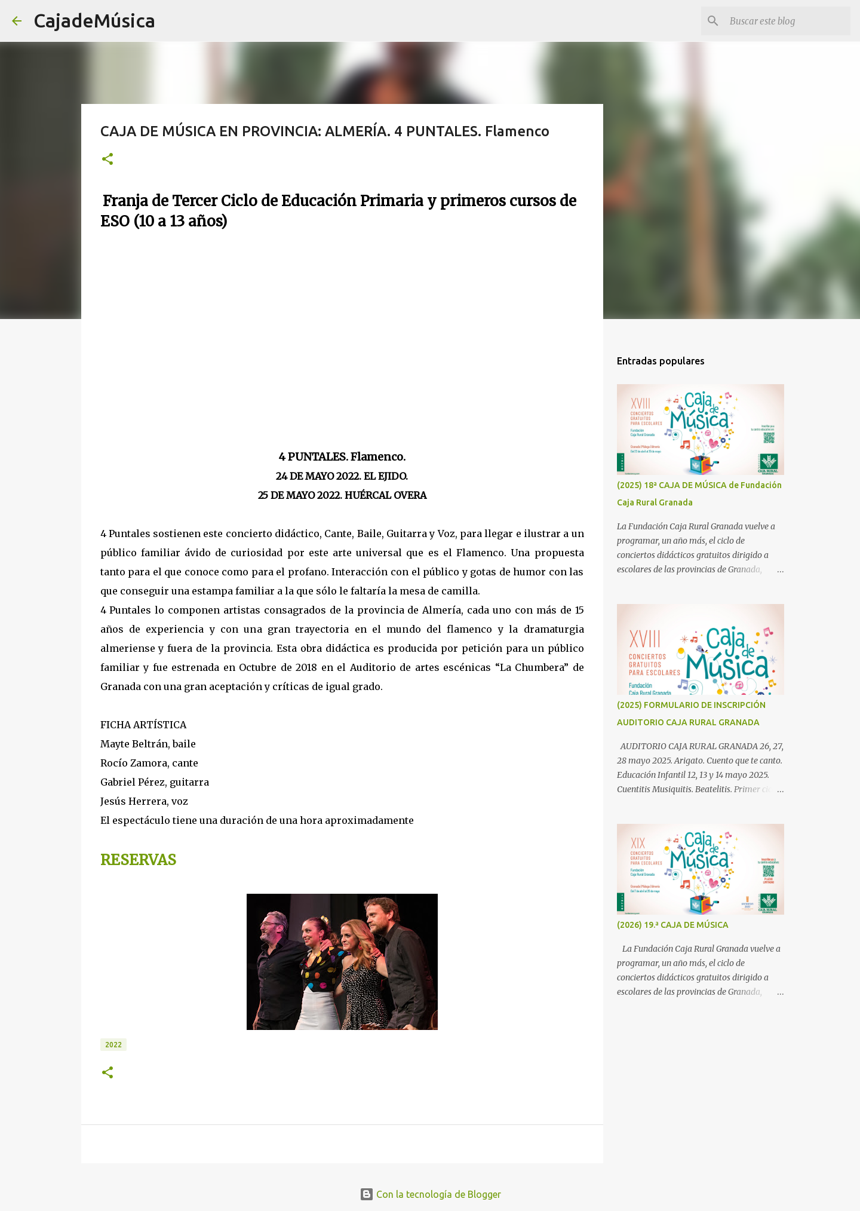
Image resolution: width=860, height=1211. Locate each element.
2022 (113, 1044)
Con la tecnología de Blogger (430, 1194)
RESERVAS (138, 860)
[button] (107, 160)
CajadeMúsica (94, 20)
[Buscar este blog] (787, 21)
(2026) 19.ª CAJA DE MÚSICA (673, 925)
